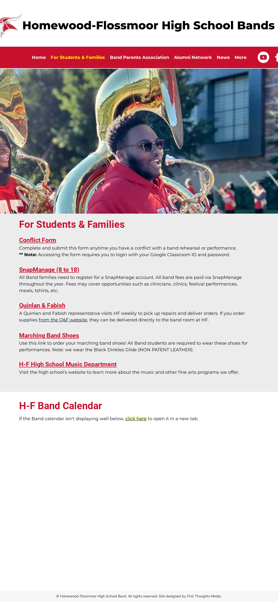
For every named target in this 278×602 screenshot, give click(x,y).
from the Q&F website (63, 320)
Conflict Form (37, 240)
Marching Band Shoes (49, 335)
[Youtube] (263, 57)
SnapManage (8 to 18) (49, 269)
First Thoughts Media (204, 596)
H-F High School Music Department (67, 364)
